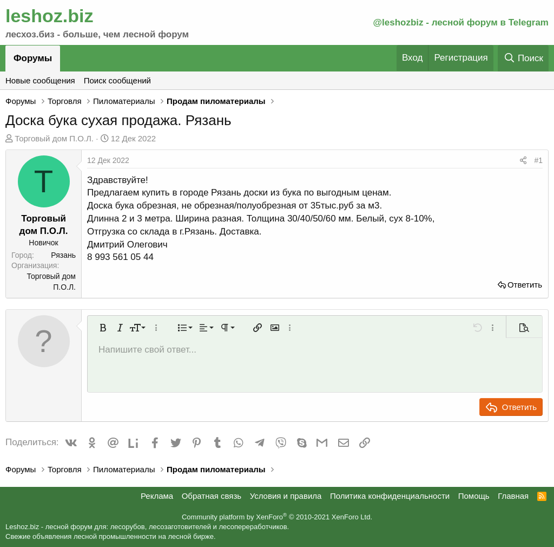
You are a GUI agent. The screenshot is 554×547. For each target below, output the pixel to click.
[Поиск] (523, 58)
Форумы (33, 58)
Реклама (157, 495)
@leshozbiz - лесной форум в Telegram (461, 22)
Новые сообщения (40, 80)
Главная (513, 495)
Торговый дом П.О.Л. (54, 138)
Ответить (524, 284)
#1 (538, 160)
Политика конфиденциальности (390, 495)
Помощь (474, 495)
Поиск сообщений (117, 80)
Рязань (63, 255)
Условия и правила (286, 495)
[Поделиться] (523, 161)
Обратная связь (212, 495)
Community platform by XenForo (277, 517)
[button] (103, 327)
